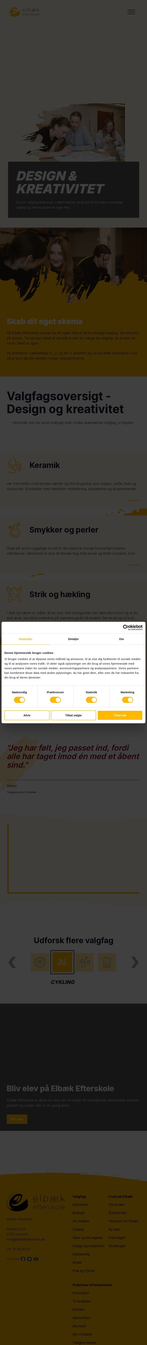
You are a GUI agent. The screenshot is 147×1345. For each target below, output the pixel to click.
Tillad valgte (73, 715)
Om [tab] (121, 639)
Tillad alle (120, 715)
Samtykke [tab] (25, 639)
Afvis (26, 715)
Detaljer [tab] (73, 639)
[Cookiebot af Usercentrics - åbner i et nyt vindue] (126, 627)
